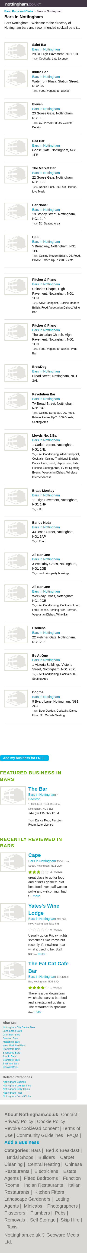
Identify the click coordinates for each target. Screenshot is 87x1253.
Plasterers (15, 1212)
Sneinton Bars (11, 1063)
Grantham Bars (11, 1034)
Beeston (34, 799)
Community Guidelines (39, 1135)
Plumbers (40, 1212)
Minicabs (33, 1206)
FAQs (72, 1135)
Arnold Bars (9, 1056)
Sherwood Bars (11, 1052)
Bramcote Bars (11, 1059)
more (36, 896)
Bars (36, 1150)
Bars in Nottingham (46, 49)
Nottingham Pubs (12, 1092)
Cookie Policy (51, 1121)
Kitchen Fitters (49, 1192)
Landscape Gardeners (28, 1199)
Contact (69, 1114)
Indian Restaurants (44, 1185)
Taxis (12, 1226)
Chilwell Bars (10, 1067)
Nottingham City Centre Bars (19, 1027)
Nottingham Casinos (14, 1081)
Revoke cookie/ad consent (31, 1128)
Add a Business (21, 1142)
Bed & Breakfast (63, 1150)
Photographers (63, 1206)
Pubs (61, 1212)
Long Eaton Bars (12, 1030)
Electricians (46, 1171)
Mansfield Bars (11, 1041)
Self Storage (43, 1219)
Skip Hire (71, 1219)
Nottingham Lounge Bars (17, 1085)
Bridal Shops (21, 1157)
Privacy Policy (18, 1121)
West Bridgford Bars (14, 1045)
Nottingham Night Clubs (16, 1089)
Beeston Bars (10, 1038)
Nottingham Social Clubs (17, 1096)
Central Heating (44, 1164)
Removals (15, 1219)
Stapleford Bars (11, 1049)
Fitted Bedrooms (41, 1178)
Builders (47, 1157)
